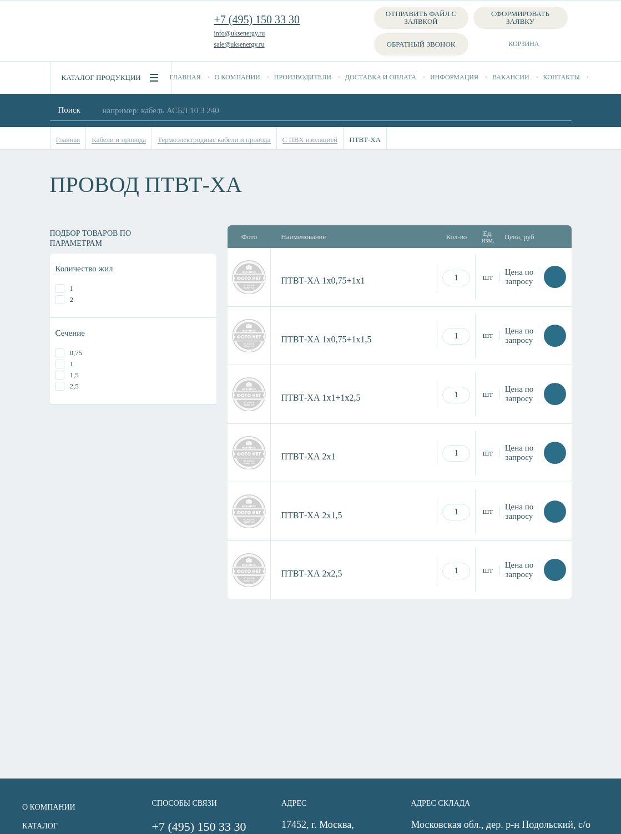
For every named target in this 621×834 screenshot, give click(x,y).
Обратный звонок (421, 44)
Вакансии (510, 77)
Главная (185, 77)
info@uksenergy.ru (239, 33)
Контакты (561, 77)
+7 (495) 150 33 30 (257, 19)
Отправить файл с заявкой (421, 17)
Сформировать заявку (520, 17)
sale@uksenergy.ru (239, 44)
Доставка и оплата (380, 77)
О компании (237, 77)
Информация (454, 77)
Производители (302, 77)
